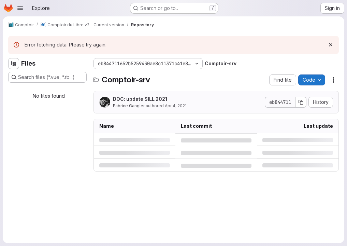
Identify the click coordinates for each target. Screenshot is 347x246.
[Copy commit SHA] (300, 102)
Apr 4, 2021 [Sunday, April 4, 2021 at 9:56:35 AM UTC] (176, 105)
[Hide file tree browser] (13, 63)
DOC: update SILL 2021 (140, 99)
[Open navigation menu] (20, 8)
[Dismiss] (331, 45)
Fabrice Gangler (129, 105)
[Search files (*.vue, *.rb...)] (47, 77)
